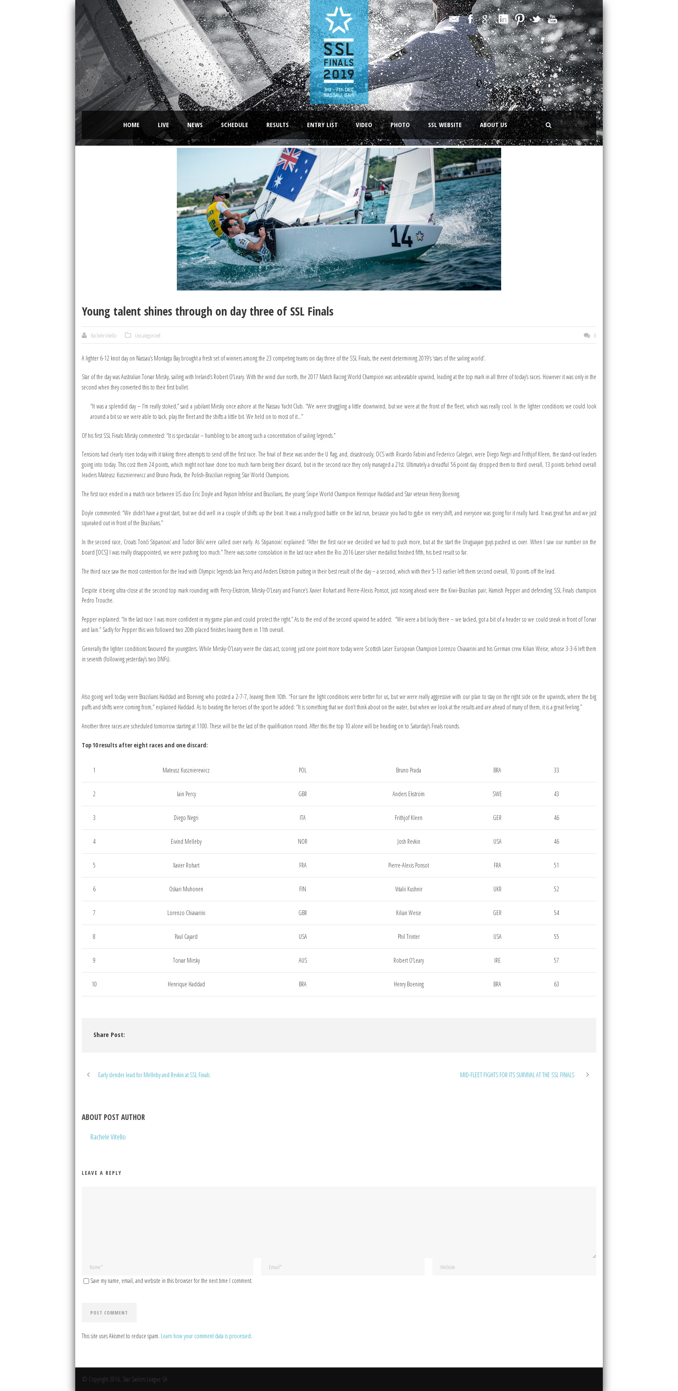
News (195, 124)
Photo (400, 124)
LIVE (163, 124)
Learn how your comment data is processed (206, 1336)
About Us (493, 124)
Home (131, 124)
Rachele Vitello (103, 335)
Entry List (322, 124)
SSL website (445, 124)
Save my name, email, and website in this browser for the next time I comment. (171, 1280)
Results (277, 124)
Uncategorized (147, 335)
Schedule (234, 124)
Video (364, 124)
